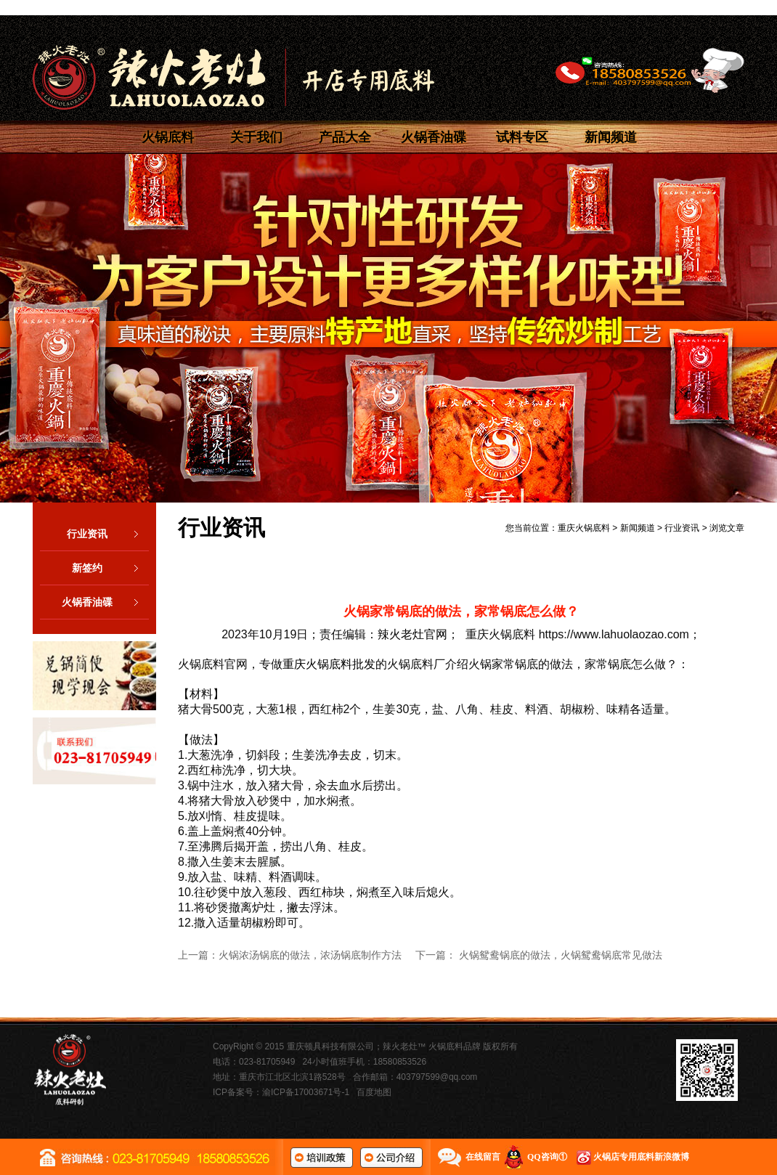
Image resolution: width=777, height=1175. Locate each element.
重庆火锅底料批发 (328, 664)
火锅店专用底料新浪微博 (641, 1157)
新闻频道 (611, 137)
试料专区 (522, 137)
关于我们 (256, 137)
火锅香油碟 (433, 137)
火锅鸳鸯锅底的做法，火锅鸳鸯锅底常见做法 (560, 955)
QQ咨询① (547, 1157)
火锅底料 (168, 137)
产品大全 (345, 137)
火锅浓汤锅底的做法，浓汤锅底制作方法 (310, 955)
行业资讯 (108, 533)
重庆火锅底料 (584, 528)
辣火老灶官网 (412, 634)
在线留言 (482, 1157)
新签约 (110, 568)
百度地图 (374, 1092)
